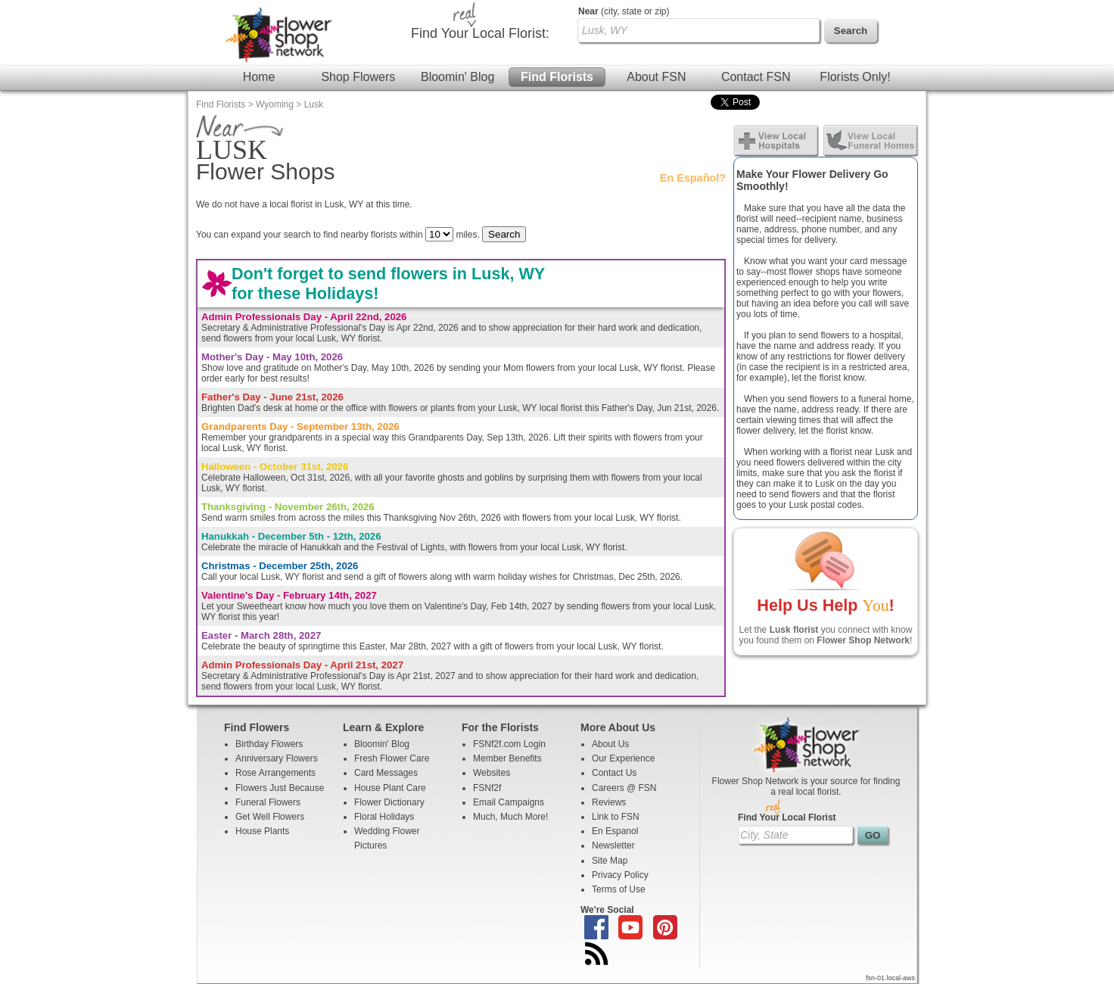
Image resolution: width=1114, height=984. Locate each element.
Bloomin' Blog (457, 76)
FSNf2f (487, 788)
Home (259, 76)
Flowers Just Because (279, 788)
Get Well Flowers (269, 816)
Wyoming (275, 104)
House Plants (262, 831)
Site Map (609, 860)
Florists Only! (855, 76)
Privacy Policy (620, 875)
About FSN (656, 76)
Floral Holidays (384, 816)
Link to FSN (615, 816)
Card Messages (386, 773)
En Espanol (615, 831)
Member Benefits (507, 758)
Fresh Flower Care (391, 758)
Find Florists (557, 76)
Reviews (609, 802)
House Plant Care (390, 788)
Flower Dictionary (389, 802)
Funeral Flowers (267, 802)
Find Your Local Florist (787, 817)
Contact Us (614, 773)
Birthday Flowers (269, 744)
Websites (491, 773)
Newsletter (613, 845)
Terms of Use (619, 889)
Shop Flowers (358, 76)
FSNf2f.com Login (509, 744)
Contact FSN (756, 76)
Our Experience (623, 758)
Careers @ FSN (624, 788)
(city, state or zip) (623, 11)
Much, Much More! (510, 816)
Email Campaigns (508, 802)
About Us (610, 744)
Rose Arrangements (275, 773)
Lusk (313, 104)
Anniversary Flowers (276, 758)
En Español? (693, 178)
